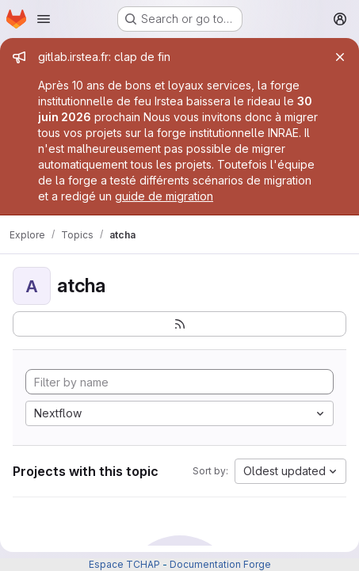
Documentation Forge (220, 564)
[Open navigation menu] (43, 19)
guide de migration (164, 196)
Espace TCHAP (124, 564)
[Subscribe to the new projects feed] (179, 324)
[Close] (339, 57)
